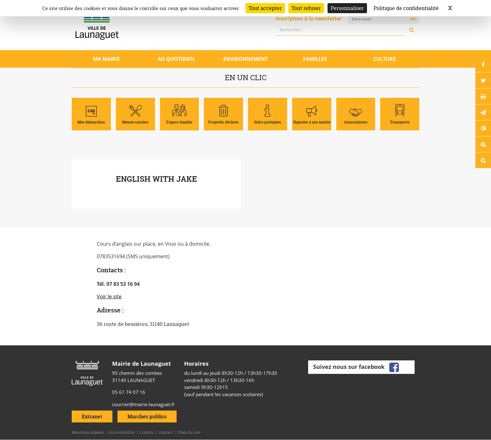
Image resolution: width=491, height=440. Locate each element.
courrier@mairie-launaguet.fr (143, 404)
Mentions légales (88, 432)
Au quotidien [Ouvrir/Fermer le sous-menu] (176, 58)
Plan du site (189, 432)
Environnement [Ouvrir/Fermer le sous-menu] (245, 58)
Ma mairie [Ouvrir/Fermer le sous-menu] (106, 58)
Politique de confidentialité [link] (406, 8)
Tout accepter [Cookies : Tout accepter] (265, 8)
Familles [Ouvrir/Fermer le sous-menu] (315, 58)
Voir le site (109, 296)
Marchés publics (147, 416)
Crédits (146, 432)
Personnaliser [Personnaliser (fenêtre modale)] (347, 8)
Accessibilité (122, 432)
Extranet (92, 416)
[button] (483, 112)
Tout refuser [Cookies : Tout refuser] (306, 8)
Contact (165, 432)
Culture (384, 58)
